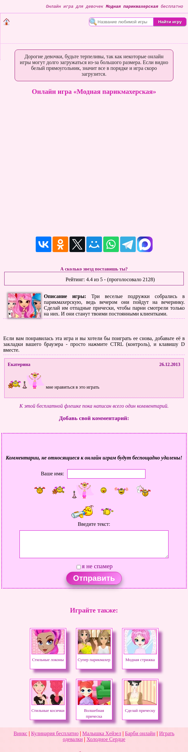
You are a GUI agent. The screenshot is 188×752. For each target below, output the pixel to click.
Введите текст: (94, 524)
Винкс (20, 733)
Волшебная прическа (94, 710)
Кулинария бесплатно (55, 733)
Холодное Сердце (105, 739)
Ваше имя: (52, 473)
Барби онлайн (140, 733)
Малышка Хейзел (101, 733)
